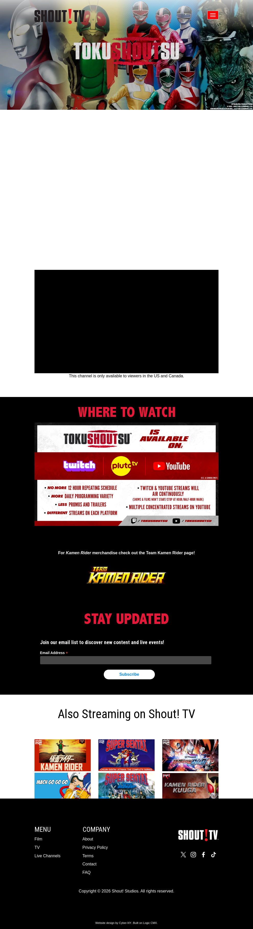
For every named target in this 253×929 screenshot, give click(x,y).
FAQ (87, 872)
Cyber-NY (125, 922)
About (88, 839)
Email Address (54, 652)
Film (38, 839)
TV (37, 847)
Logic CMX (150, 922)
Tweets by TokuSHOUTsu (126, 539)
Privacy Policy (95, 847)
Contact (90, 864)
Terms (88, 856)
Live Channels (47, 856)
